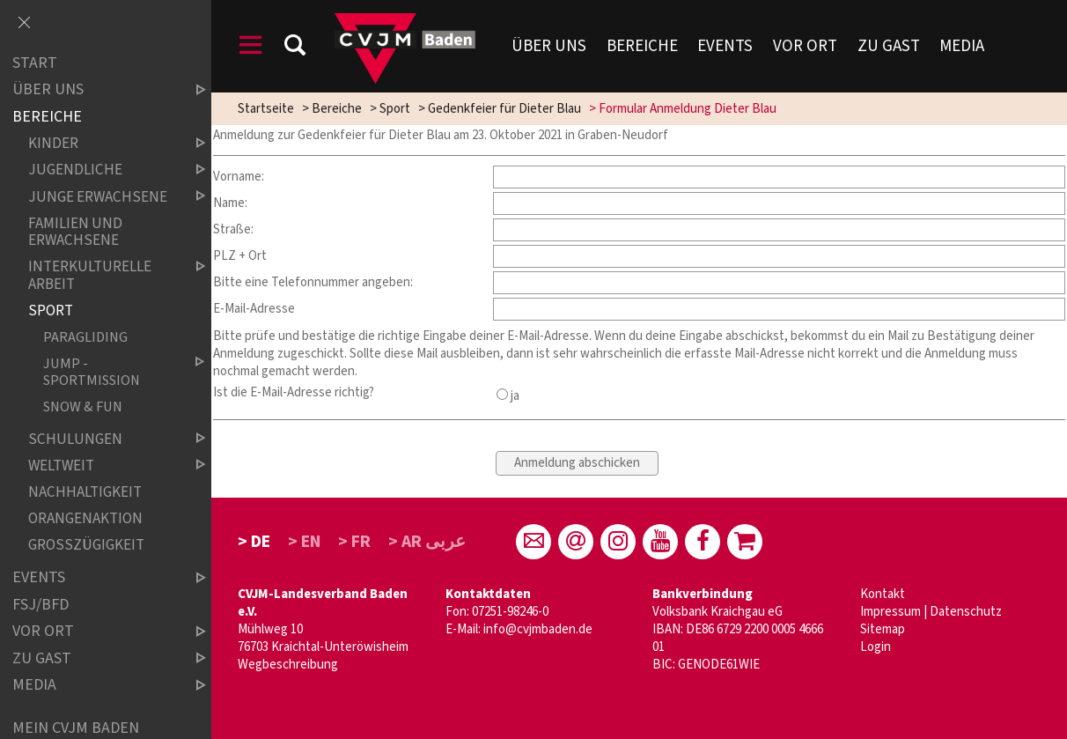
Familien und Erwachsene (75, 232)
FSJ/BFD (40, 605)
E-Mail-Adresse (254, 308)
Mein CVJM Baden (75, 728)
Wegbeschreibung (288, 664)
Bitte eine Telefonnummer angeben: (313, 282)
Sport (394, 109)
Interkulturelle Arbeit (102, 276)
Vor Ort (805, 46)
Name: (230, 203)
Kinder (102, 144)
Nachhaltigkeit (85, 492)
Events (725, 46)
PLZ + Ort (240, 256)
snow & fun (82, 406)
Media (961, 46)
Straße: (233, 229)
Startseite (266, 109)
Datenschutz (966, 611)
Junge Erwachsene (102, 197)
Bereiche (642, 46)
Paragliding (85, 338)
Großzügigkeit (86, 545)
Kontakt (882, 594)
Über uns (548, 46)
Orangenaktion (85, 518)
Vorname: (238, 176)
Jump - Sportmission (109, 372)
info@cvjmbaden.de (537, 629)
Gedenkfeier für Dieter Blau (504, 109)
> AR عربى (427, 541)
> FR (354, 541)
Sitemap (882, 629)
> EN (304, 541)
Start (34, 63)
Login (875, 647)
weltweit (102, 465)
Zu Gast (888, 46)
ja (508, 396)
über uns (94, 90)
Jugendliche (102, 170)
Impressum (890, 611)
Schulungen (102, 439)
